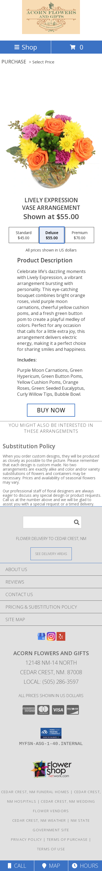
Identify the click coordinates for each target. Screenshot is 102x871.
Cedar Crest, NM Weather (39, 820)
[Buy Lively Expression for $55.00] (51, 410)
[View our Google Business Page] (41, 639)
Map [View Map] (51, 865)
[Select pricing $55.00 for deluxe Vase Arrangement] (52, 235)
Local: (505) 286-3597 (51, 681)
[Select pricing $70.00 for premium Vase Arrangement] (79, 235)
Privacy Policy (26, 839)
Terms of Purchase (67, 839)
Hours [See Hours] (85, 865)
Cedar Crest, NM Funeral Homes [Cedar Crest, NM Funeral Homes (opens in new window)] (35, 791)
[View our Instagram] (51, 639)
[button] (51, 733)
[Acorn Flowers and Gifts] (51, 32)
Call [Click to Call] (17, 865)
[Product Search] (52, 522)
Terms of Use (51, 849)
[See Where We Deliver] (51, 553)
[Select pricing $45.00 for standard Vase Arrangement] (23, 235)
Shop (25, 46)
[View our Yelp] (61, 639)
